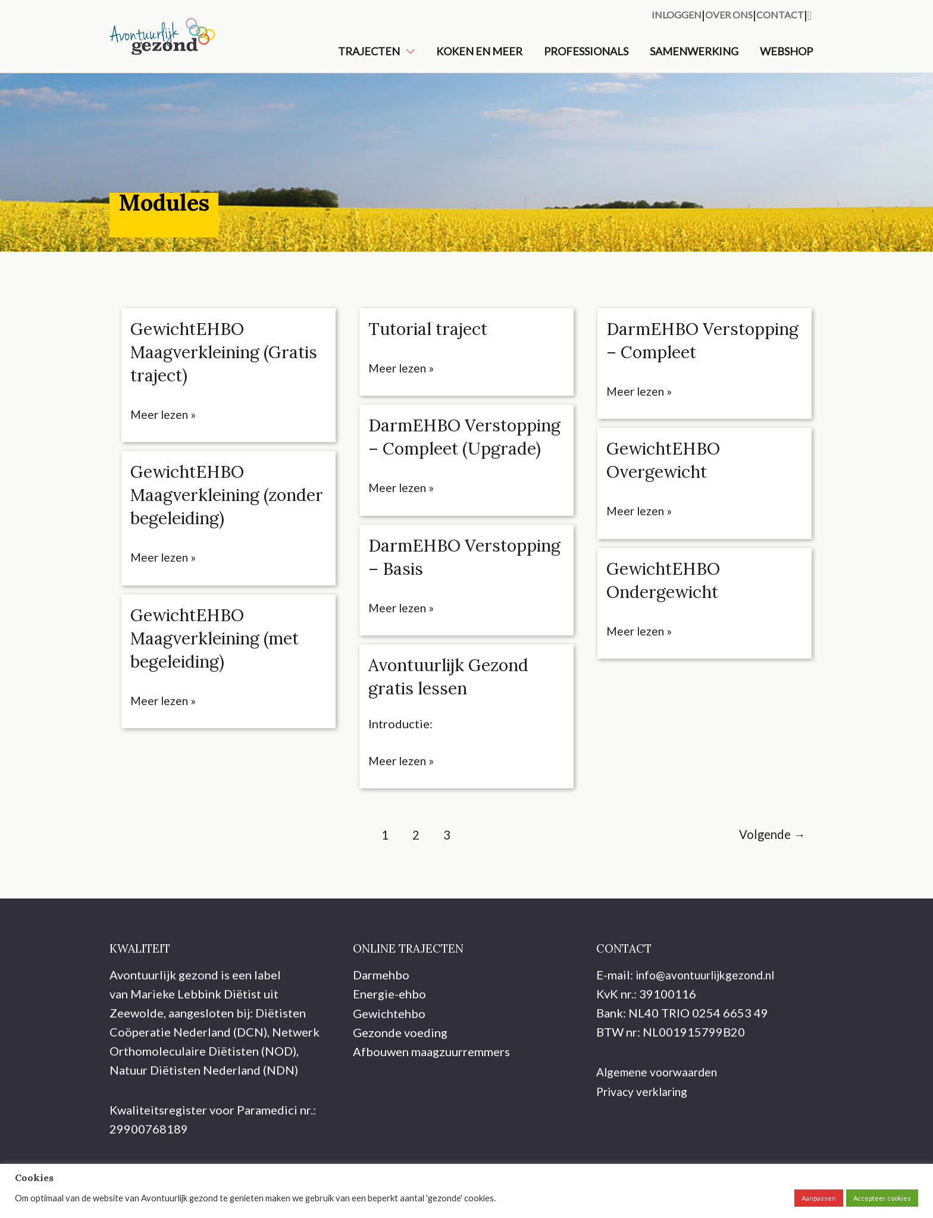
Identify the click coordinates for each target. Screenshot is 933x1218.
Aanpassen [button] (818, 1198)
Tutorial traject (431, 342)
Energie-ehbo (389, 1029)
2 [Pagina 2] (412, 871)
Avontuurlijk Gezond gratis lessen (453, 712)
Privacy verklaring (644, 1126)
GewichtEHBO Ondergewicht (666, 616)
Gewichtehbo (389, 1048)
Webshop (786, 57)
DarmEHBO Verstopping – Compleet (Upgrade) (452, 461)
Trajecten (369, 57)
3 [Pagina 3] (444, 871)
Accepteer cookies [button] (882, 1198)
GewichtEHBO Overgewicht (666, 496)
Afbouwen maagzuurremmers (431, 1086)
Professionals (586, 57)
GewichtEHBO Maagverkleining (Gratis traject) (199, 365)
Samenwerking (694, 57)
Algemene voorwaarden (660, 1107)
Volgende (769, 871)
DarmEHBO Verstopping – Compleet (665, 365)
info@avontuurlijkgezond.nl (710, 1010)
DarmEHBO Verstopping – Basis (450, 593)
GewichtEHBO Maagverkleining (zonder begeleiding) (215, 508)
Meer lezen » (164, 427)
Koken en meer (479, 57)
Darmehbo (381, 1010)
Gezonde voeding (400, 1067)
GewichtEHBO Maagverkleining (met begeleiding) (220, 650)
